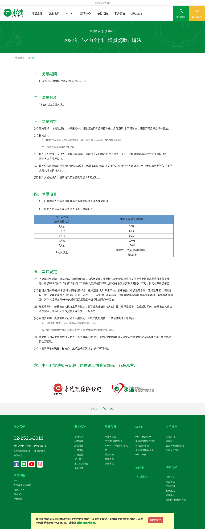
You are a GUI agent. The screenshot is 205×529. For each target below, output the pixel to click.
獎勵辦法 (19, 57)
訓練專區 (109, 463)
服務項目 (170, 441)
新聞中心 (85, 13)
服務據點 (78, 450)
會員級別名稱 (142, 445)
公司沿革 (78, 436)
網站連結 (136, 13)
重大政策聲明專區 (102, 3)
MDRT (70, 13)
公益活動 (102, 13)
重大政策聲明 (81, 463)
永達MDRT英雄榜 (144, 450)
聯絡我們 (197, 17)
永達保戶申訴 (172, 450)
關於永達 (37, 13)
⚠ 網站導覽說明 (22, 451)
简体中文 (18, 455)
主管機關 (170, 486)
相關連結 (170, 490)
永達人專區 (19, 490)
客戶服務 (119, 13)
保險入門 (170, 436)
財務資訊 (78, 454)
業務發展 (54, 13)
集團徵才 (78, 468)
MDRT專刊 (140, 454)
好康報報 (170, 495)
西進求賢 (18, 494)
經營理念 (78, 445)
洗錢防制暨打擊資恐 (176, 499)
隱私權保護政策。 (87, 522)
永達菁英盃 (110, 436)
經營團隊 (78, 441)
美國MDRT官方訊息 (145, 441)
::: (1, 22)
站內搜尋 (39, 451)
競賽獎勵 (109, 454)
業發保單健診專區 (23, 485)
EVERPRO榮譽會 (114, 441)
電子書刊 (78, 459)
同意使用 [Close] (156, 520)
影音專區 (18, 498)
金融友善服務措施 (175, 445)
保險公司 (170, 477)
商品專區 (170, 481)
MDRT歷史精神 (143, 436)
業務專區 (181, 17)
